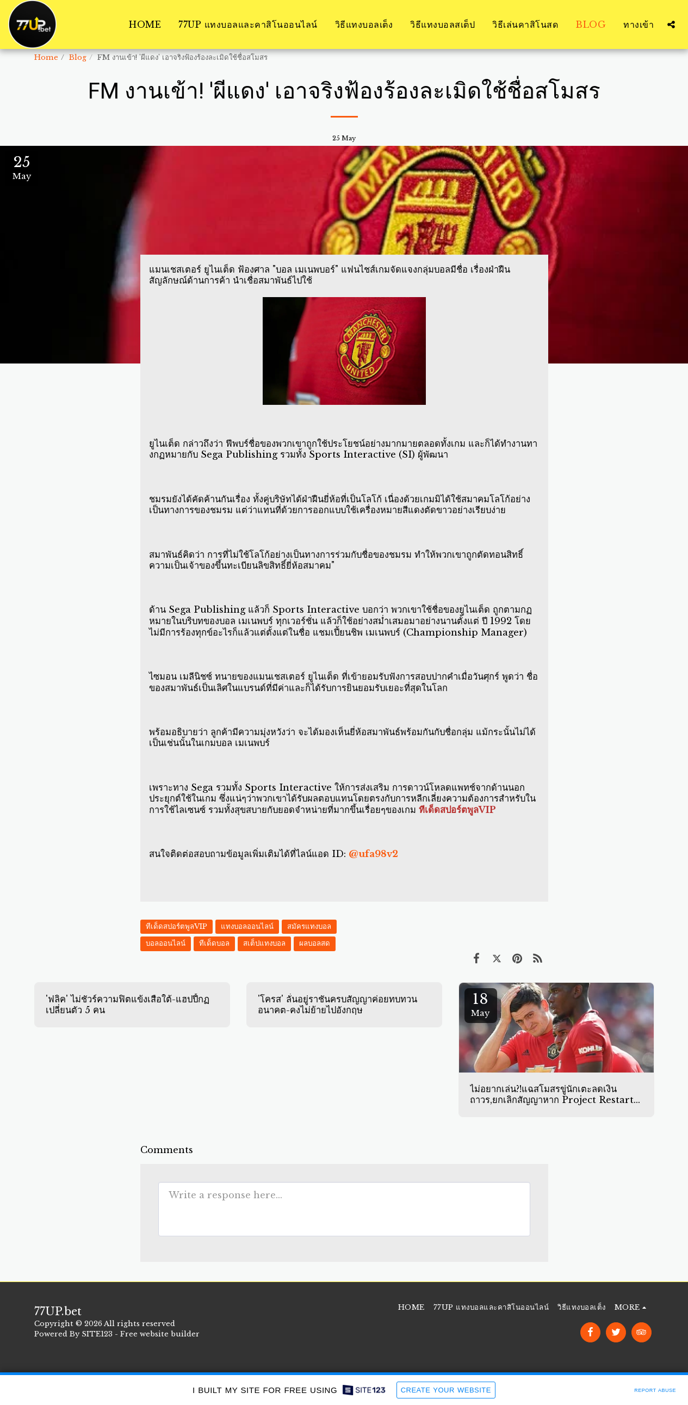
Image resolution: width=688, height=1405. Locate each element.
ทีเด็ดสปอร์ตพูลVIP (176, 926)
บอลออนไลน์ (165, 943)
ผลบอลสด (314, 943)
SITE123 (97, 1334)
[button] (671, 24)
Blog (77, 57)
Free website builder (160, 1334)
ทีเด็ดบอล (214, 943)
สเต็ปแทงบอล (264, 943)
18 (480, 1004)
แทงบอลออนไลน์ (247, 926)
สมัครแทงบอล (309, 926)
